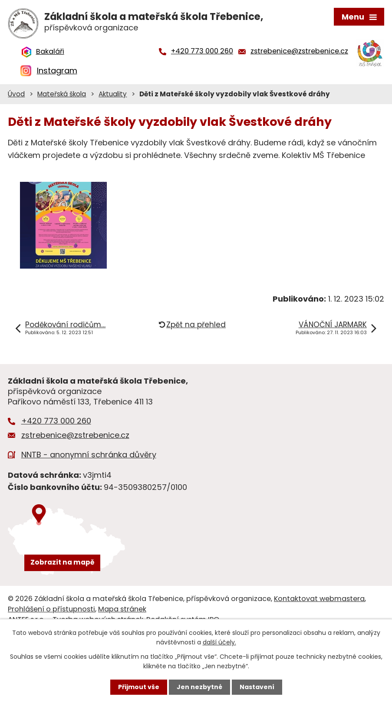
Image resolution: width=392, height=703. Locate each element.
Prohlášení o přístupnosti (51, 609)
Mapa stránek (122, 609)
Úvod (16, 94)
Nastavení (257, 687)
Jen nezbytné (199, 687)
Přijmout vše (138, 687)
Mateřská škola (61, 94)
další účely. (219, 642)
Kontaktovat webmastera (319, 599)
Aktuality (113, 94)
